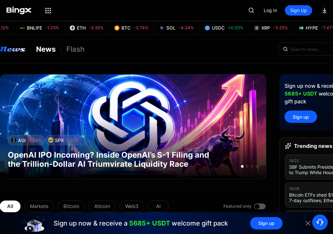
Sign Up (298, 10)
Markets (39, 206)
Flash (75, 49)
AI (158, 206)
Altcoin (102, 206)
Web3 (132, 206)
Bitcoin (71, 206)
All (10, 206)
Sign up (301, 117)
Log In (270, 10)
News (46, 49)
